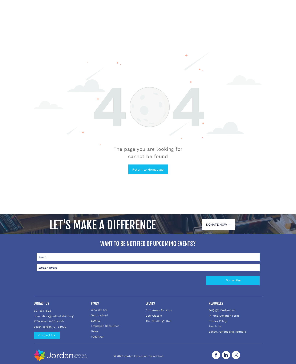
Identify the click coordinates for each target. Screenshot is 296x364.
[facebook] (216, 355)
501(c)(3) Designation (222, 310)
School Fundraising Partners (227, 331)
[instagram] (236, 355)
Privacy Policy (218, 320)
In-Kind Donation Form (224, 315)
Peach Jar (215, 326)
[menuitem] (115, 310)
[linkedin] (226, 355)
